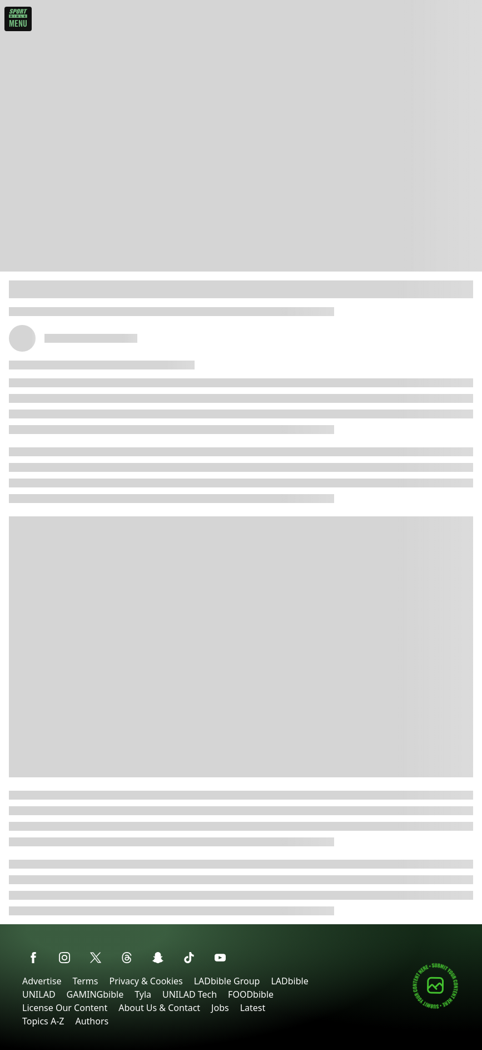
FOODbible (251, 994)
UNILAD (39, 994)
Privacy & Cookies (145, 981)
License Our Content (64, 1008)
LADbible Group (227, 981)
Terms (85, 981)
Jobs (220, 1008)
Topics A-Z (43, 1021)
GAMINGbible (95, 994)
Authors (91, 1021)
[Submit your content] (435, 1007)
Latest (253, 1008)
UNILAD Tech (189, 994)
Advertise (41, 981)
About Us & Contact (159, 1008)
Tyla (143, 994)
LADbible (289, 981)
